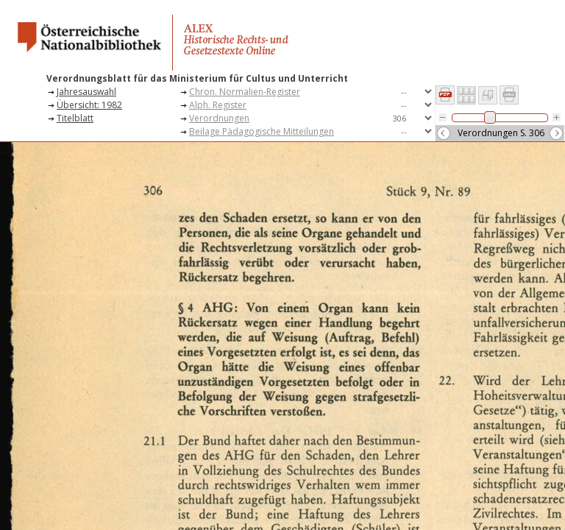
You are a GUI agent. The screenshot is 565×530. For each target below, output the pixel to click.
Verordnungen (219, 118)
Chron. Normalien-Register (244, 91)
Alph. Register (217, 105)
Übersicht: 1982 (89, 105)
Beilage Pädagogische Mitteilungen (261, 131)
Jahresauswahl (86, 91)
